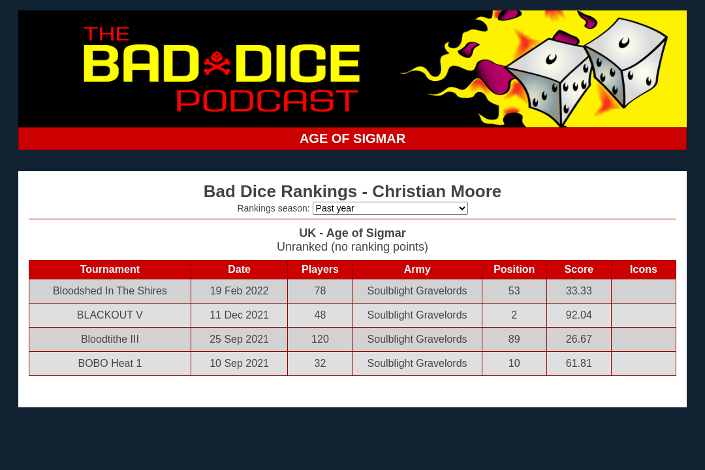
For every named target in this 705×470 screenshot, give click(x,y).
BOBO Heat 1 (110, 363)
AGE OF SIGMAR (352, 138)
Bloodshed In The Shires (110, 290)
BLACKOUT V (110, 315)
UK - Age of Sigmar (352, 233)
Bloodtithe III (110, 339)
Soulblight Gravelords (417, 290)
